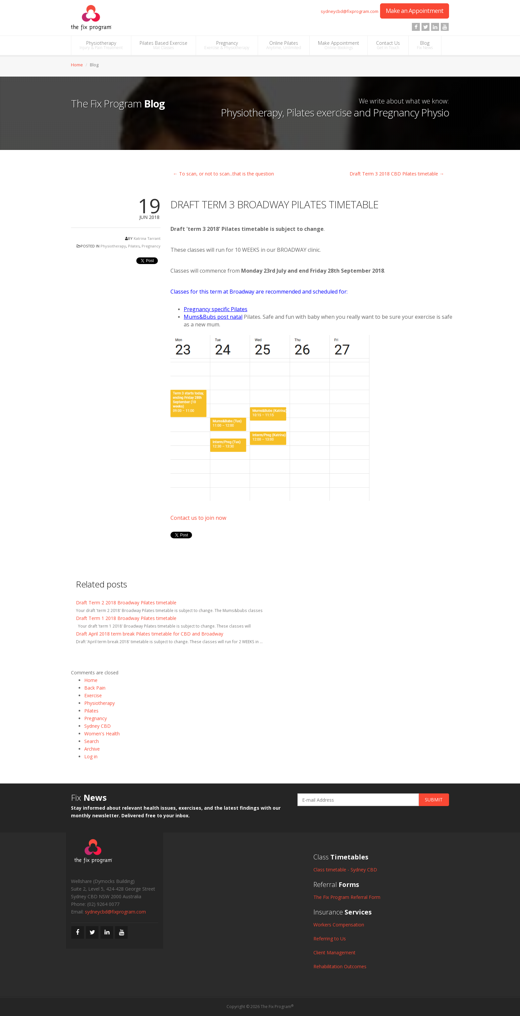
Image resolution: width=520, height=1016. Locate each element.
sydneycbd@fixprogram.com (349, 11)
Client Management (334, 952)
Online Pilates (283, 45)
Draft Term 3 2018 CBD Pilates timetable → (397, 173)
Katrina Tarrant (147, 238)
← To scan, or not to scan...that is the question (223, 173)
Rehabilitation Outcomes (339, 966)
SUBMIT (434, 799)
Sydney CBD (97, 726)
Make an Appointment (414, 11)
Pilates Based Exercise (163, 45)
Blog (425, 45)
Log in (91, 756)
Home (77, 65)
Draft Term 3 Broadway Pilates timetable (274, 204)
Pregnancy (226, 45)
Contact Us (388, 45)
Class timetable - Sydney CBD (345, 869)
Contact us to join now (198, 517)
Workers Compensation (338, 924)
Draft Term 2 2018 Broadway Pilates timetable (126, 602)
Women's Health (102, 733)
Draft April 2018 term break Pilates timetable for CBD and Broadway (149, 634)
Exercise (93, 695)
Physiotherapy (101, 45)
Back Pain (94, 688)
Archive (92, 749)
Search (91, 741)
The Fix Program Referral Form (346, 897)
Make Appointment (338, 45)
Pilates (134, 245)
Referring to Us (329, 938)
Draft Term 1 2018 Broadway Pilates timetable (126, 618)
